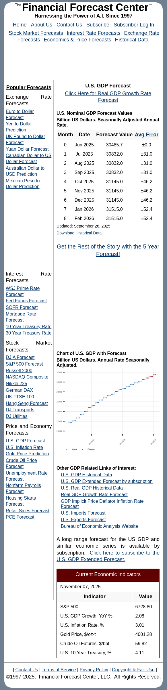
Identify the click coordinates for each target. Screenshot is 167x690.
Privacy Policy (93, 669)
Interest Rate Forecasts (93, 33)
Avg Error (146, 134)
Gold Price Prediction (27, 453)
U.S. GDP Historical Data (86, 474)
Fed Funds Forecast (26, 300)
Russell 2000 (19, 370)
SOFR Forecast (22, 307)
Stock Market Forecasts (36, 33)
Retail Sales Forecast (27, 510)
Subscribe (97, 25)
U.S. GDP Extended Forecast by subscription (107, 481)
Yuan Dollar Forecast (27, 149)
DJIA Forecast (20, 357)
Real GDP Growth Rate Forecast (94, 494)
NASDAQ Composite (27, 376)
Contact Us (69, 25)
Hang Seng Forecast (27, 403)
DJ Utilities (17, 416)
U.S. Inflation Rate (24, 447)
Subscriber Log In (134, 25)
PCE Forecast (20, 517)
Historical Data (132, 40)
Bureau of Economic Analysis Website (99, 526)
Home (20, 25)
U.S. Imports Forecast (83, 513)
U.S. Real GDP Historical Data (92, 488)
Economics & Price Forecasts (77, 40)
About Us (41, 25)
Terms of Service (59, 669)
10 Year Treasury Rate (28, 326)
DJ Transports (20, 409)
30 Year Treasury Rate (28, 332)
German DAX (19, 390)
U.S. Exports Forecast (83, 519)
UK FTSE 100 (20, 396)
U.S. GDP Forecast (25, 440)
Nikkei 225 (16, 383)
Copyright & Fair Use (133, 669)
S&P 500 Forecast (24, 364)
